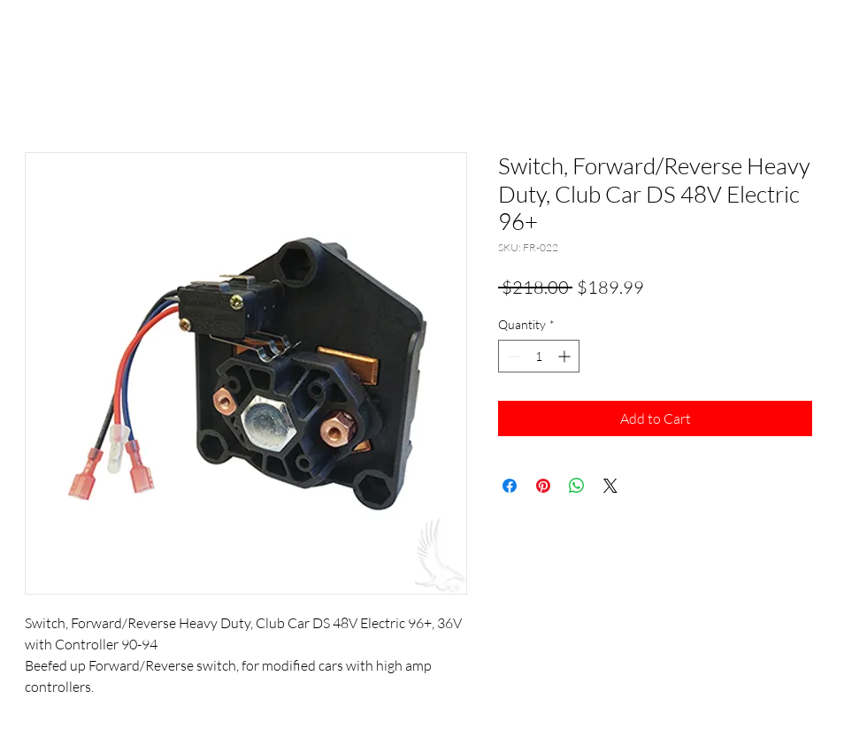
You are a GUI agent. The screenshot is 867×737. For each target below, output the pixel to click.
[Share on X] (610, 485)
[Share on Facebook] (509, 485)
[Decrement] (512, 356)
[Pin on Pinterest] (543, 485)
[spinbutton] (539, 356)
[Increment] (566, 356)
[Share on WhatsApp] (576, 485)
